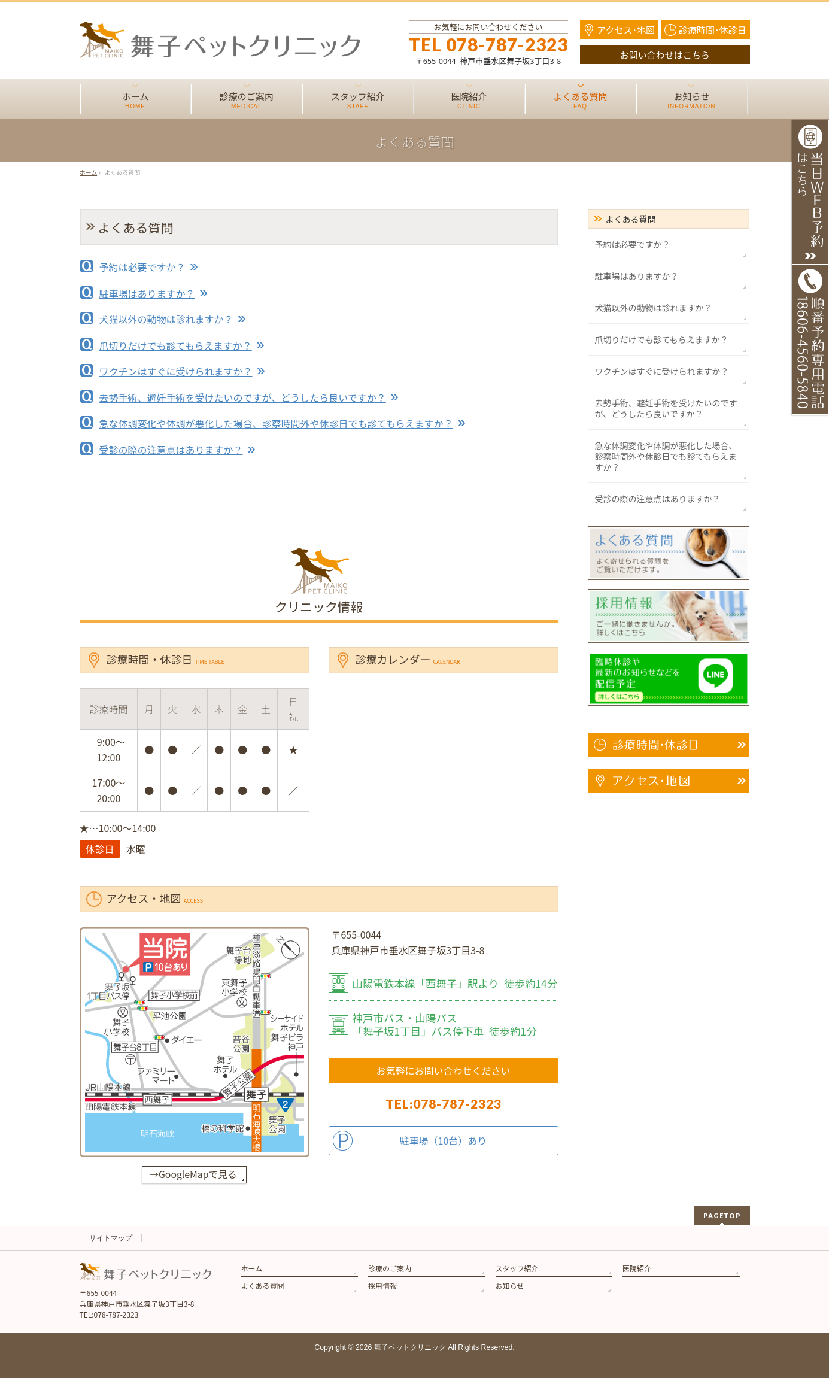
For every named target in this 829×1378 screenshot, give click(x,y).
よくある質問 (631, 219)
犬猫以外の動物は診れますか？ (166, 319)
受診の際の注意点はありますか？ (171, 449)
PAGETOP (722, 1215)
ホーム (252, 1268)
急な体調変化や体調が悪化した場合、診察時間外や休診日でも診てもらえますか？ (276, 423)
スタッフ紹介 (517, 1268)
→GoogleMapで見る (192, 1174)
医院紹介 (636, 1268)
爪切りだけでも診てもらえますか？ (175, 345)
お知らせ (510, 1285)
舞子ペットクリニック (410, 1347)
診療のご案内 (389, 1268)
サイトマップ (110, 1238)
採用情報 (382, 1285)
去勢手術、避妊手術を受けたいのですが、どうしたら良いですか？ (242, 397)
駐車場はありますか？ (147, 293)
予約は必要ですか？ (142, 267)
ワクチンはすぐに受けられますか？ (176, 371)
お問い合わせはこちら (665, 54)
